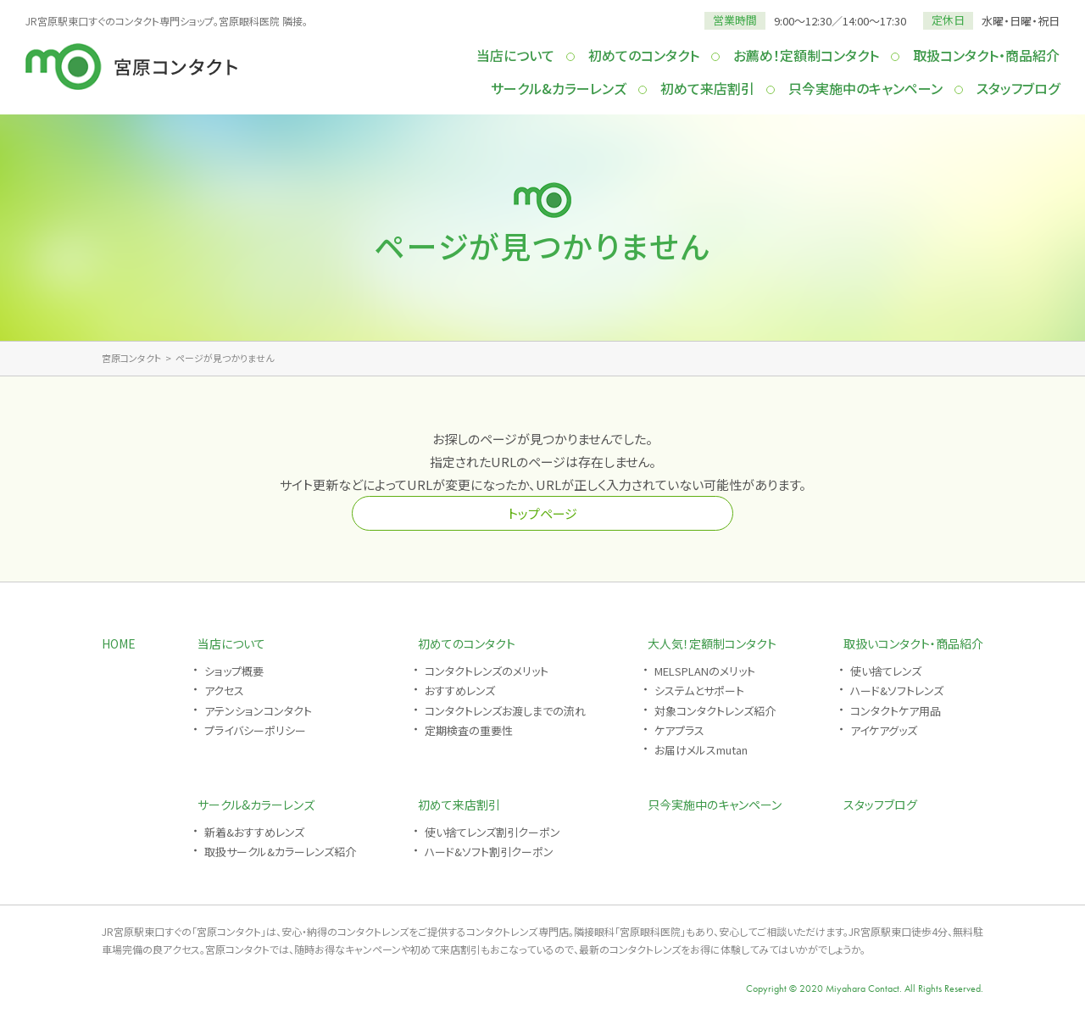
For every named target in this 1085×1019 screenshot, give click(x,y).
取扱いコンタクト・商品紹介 (913, 643)
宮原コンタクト (131, 358)
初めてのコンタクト (643, 55)
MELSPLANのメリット (704, 671)
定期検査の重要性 (469, 730)
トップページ (542, 513)
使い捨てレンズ (885, 671)
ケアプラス (679, 730)
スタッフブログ (1018, 88)
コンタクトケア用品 (895, 711)
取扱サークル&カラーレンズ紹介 (280, 852)
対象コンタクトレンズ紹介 (715, 711)
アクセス (224, 690)
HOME (119, 643)
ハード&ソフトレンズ (896, 690)
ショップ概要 (234, 671)
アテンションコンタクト (258, 711)
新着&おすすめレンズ (254, 832)
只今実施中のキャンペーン (865, 88)
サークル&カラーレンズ (558, 88)
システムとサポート (699, 690)
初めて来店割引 (707, 88)
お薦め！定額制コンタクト (806, 55)
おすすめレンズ (460, 690)
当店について (515, 55)
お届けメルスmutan (701, 750)
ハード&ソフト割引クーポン (489, 852)
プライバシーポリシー (255, 730)
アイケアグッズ (883, 730)
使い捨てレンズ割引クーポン (492, 832)
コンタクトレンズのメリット (486, 671)
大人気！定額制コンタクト (712, 643)
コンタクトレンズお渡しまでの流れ (505, 711)
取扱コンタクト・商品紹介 (986, 55)
